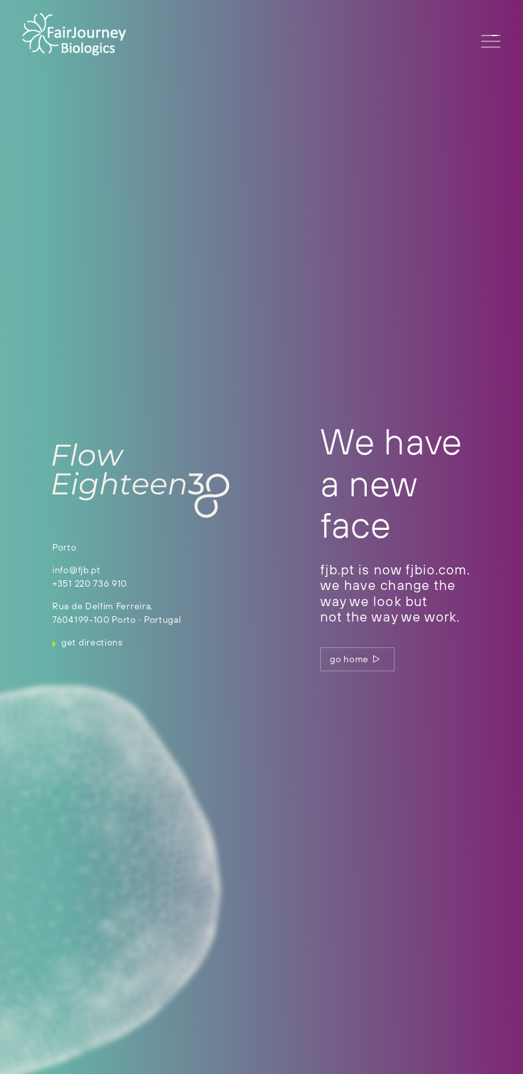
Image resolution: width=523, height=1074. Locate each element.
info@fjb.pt (76, 570)
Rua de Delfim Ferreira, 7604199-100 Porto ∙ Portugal (116, 613)
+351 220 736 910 (89, 583)
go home (355, 659)
